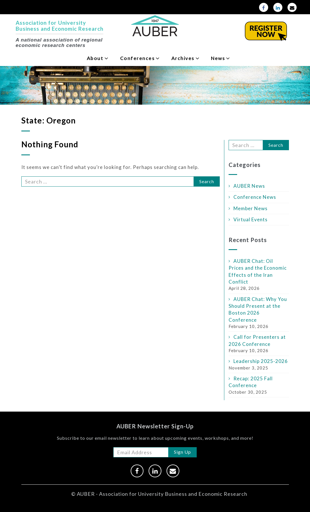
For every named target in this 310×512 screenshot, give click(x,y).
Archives (182, 58)
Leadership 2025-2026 (260, 361)
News (218, 58)
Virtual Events (250, 219)
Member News (250, 208)
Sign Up (182, 452)
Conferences (137, 58)
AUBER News (249, 186)
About (95, 58)
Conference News (254, 197)
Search (206, 181)
